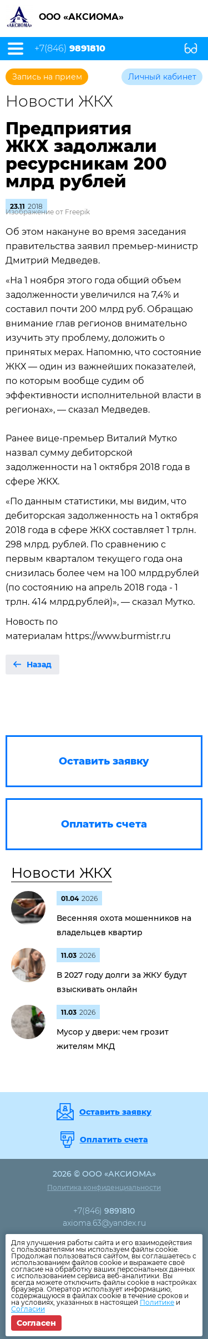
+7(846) (69, 48)
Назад (39, 665)
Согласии (28, 1309)
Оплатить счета (114, 1139)
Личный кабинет (162, 77)
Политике (157, 1302)
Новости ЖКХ (61, 873)
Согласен (36, 1323)
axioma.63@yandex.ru (104, 1223)
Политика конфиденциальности (104, 1187)
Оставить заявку (115, 1112)
